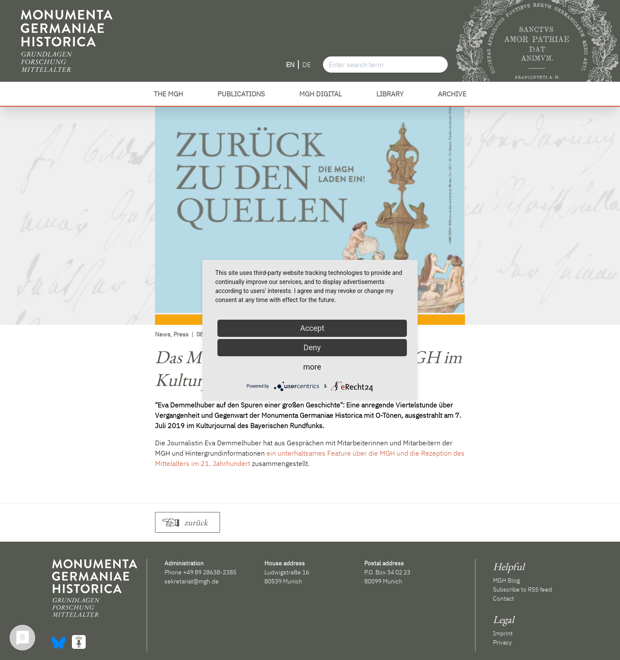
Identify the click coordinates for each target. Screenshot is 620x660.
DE (306, 64)
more (312, 366)
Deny (312, 347)
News (162, 334)
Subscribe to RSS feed (522, 589)
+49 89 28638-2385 (209, 572)
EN (290, 64)
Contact (503, 598)
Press (181, 334)
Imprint (503, 633)
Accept (312, 328)
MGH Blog (506, 580)
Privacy (502, 642)
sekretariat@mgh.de (191, 581)
